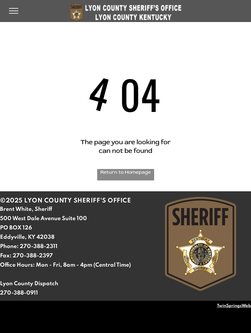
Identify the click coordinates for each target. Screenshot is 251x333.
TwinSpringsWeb (234, 306)
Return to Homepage (125, 172)
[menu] (14, 11)
